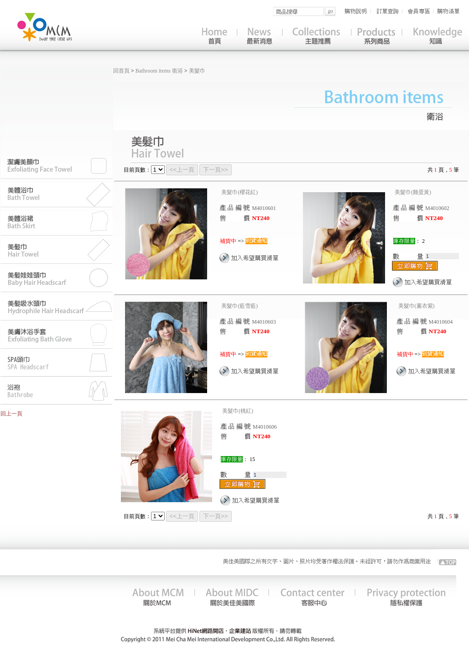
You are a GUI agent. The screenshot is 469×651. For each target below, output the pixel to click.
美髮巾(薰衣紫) (416, 306)
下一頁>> (215, 169)
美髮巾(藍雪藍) (239, 306)
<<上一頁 (182, 169)
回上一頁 (11, 413)
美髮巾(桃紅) (237, 411)
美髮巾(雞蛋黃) (413, 192)
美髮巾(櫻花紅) (239, 192)
